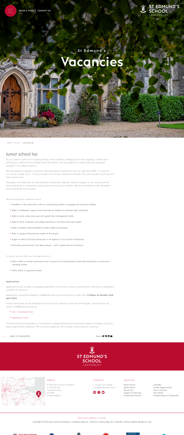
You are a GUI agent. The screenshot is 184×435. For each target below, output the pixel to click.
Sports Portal (129, 431)
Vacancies (17, 142)
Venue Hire (128, 434)
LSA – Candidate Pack (25, 349)
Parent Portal (129, 429)
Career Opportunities (162, 431)
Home (9, 143)
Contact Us (44, 11)
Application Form (22, 355)
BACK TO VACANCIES (20, 380)
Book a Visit (26, 11)
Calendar (157, 429)
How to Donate (160, 434)
